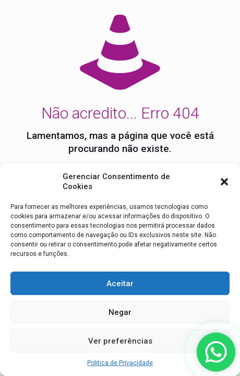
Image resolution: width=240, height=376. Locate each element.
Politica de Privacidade (120, 363)
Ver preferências (120, 341)
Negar (120, 312)
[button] (224, 182)
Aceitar (120, 283)
